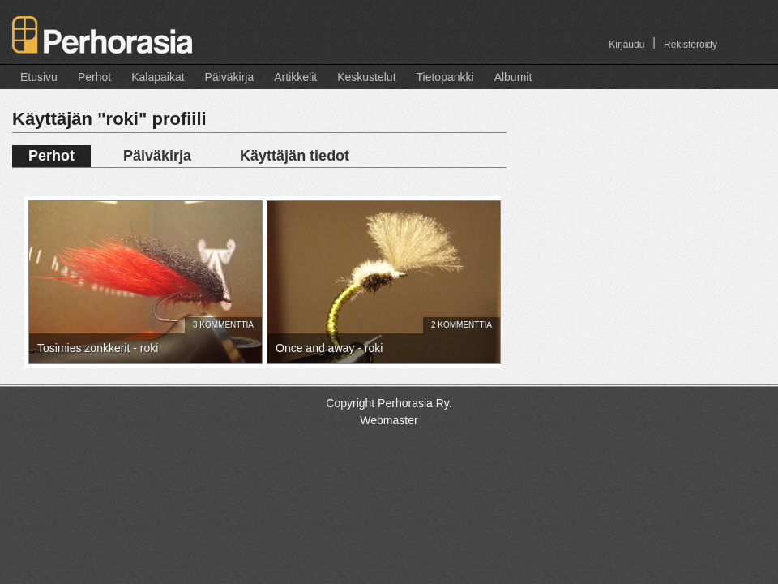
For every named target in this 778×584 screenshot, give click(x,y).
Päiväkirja (229, 77)
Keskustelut (366, 77)
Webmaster (388, 420)
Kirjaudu (626, 44)
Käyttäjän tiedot (294, 156)
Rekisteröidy (690, 44)
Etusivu (39, 77)
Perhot (94, 77)
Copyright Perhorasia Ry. (388, 403)
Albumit (513, 77)
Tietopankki (445, 77)
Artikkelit (295, 77)
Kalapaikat (157, 77)
